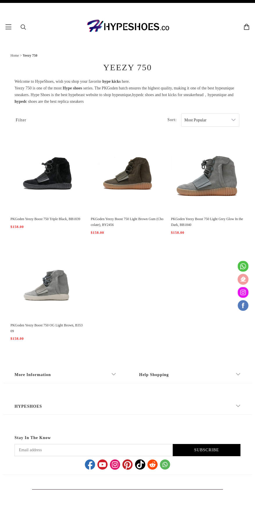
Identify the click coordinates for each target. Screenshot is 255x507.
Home (14, 55)
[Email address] (94, 450)
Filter (21, 120)
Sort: (172, 120)
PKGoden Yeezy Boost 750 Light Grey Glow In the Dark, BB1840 (207, 222)
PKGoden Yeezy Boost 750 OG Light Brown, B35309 (46, 328)
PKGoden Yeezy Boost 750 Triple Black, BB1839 (45, 219)
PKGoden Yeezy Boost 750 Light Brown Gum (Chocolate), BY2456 (127, 222)
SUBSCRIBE (206, 450)
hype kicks (111, 81)
